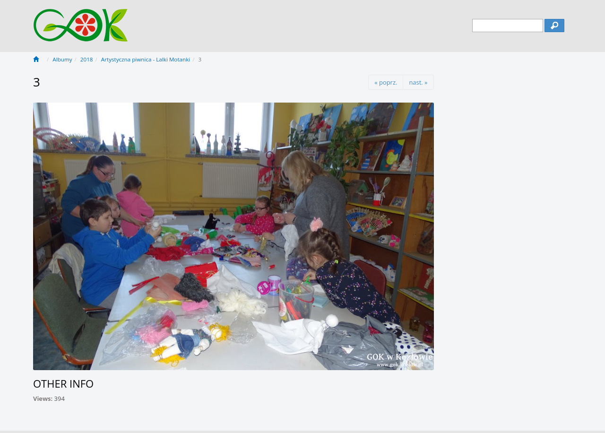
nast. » (418, 82)
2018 (86, 59)
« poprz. (385, 82)
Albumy (62, 59)
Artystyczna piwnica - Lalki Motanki (145, 59)
